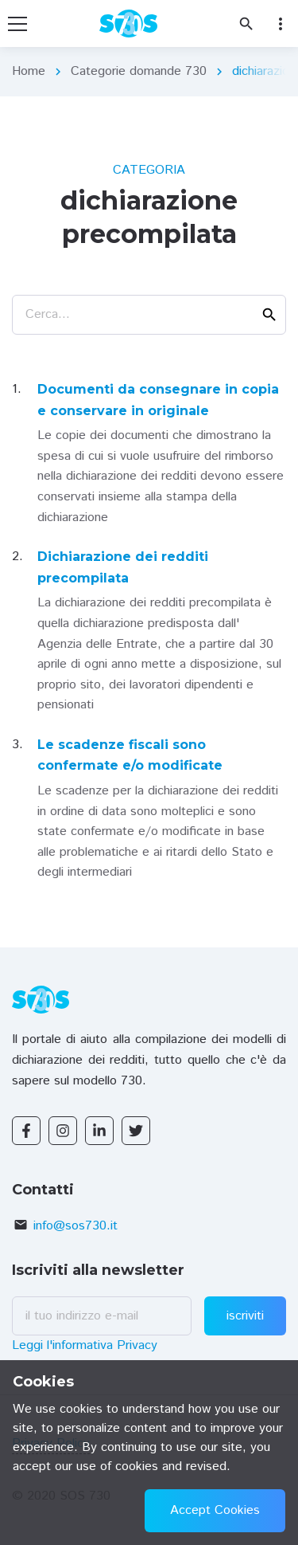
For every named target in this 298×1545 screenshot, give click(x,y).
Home (28, 71)
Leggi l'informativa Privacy (84, 1345)
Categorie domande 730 (139, 71)
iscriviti (245, 1316)
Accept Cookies (215, 1510)
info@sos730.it (75, 1226)
